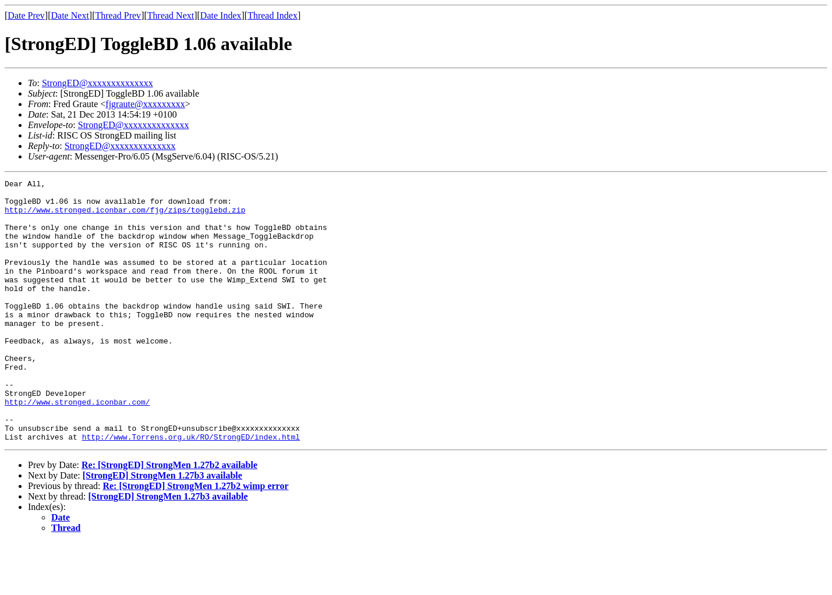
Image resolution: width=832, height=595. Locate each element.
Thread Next (170, 15)
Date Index (221, 15)
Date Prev (26, 15)
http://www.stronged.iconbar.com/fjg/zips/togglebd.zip (125, 216)
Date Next (70, 15)
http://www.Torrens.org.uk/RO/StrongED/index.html (191, 489)
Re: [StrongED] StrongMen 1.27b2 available (169, 517)
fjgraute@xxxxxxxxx (145, 104)
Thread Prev (118, 15)
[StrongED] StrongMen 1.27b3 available (162, 528)
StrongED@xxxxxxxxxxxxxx (97, 83)
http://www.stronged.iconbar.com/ (77, 447)
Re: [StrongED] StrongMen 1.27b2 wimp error (195, 538)
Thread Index (272, 15)
